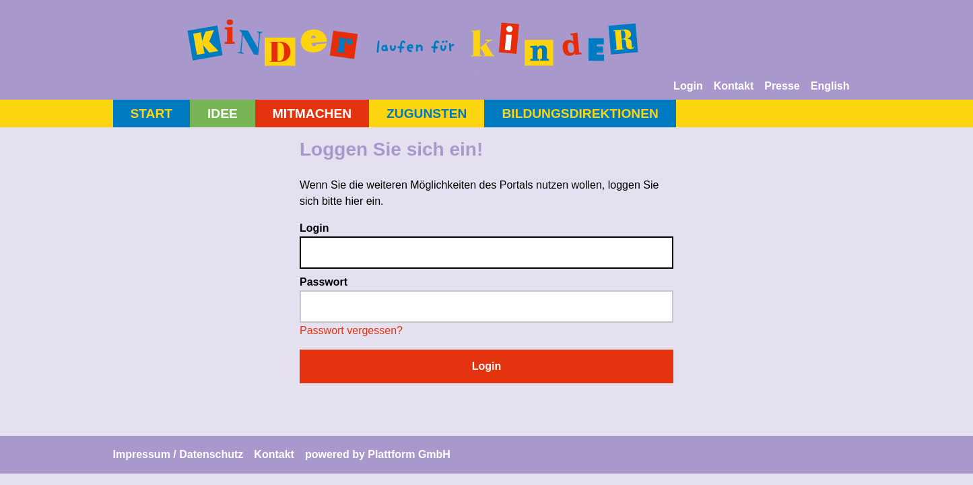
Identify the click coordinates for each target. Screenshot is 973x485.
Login (688, 86)
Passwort (323, 282)
